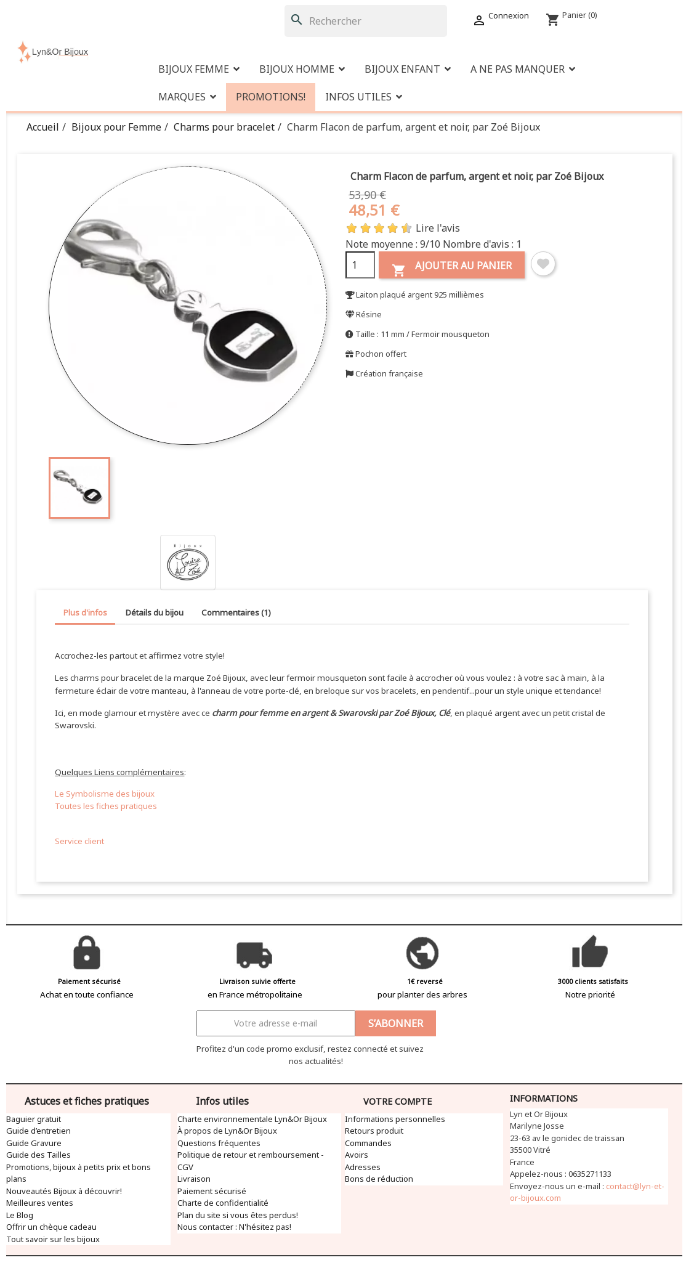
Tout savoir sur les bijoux (53, 1239)
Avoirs (356, 1154)
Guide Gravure (34, 1142)
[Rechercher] (365, 21)
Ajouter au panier (452, 268)
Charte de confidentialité (222, 1202)
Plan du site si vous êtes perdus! (237, 1215)
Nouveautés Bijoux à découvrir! (64, 1191)
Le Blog (19, 1215)
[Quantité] (360, 264)
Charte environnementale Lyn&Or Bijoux (252, 1118)
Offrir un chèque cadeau (51, 1226)
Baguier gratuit (33, 1118)
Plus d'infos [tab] (85, 612)
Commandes (368, 1142)
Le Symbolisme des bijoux (105, 793)
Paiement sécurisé (211, 1191)
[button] (523, 69)
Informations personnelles (395, 1118)
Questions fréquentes (218, 1142)
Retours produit (374, 1130)
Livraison (194, 1178)
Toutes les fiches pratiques (106, 805)
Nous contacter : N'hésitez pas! (234, 1226)
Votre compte (397, 1101)
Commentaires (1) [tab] (236, 612)
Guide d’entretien (38, 1130)
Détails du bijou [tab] (155, 612)
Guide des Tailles (38, 1154)
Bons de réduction (379, 1178)
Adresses (363, 1166)
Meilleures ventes (39, 1202)
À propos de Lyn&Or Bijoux (227, 1130)
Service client (79, 841)
